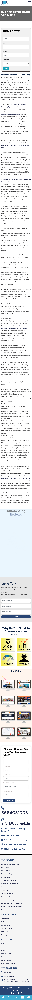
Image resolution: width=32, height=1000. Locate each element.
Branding (4, 935)
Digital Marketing (6, 874)
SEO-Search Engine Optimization (11, 864)
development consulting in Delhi (10, 114)
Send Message (9, 800)
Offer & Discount (6, 953)
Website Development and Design (11, 903)
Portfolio (4, 922)
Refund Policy (5, 925)
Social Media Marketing (8, 880)
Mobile (5, 51)
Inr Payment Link (6, 960)
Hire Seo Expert (6, 957)
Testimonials (5, 918)
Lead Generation (6, 870)
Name (4, 35)
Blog (2, 944)
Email (4, 43)
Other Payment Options (8, 963)
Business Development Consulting (11, 906)
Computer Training (7, 887)
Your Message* (8, 791)
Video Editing (5, 890)
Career (3, 950)
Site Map (4, 947)
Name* (5, 758)
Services (6, 60)
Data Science (5, 910)
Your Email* (6, 774)
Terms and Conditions (8, 893)
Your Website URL (8, 783)
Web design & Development (9, 884)
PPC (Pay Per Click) (7, 867)
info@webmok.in (15, 823)
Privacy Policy (5, 877)
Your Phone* (7, 766)
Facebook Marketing (7, 900)
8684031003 (14, 812)
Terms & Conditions (7, 928)
